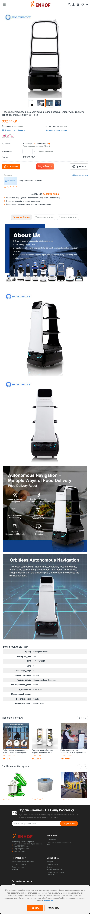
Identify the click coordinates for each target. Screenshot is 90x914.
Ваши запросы (52, 864)
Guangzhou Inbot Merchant (30, 180)
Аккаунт (50, 862)
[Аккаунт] (73, 4)
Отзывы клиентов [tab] (68, 217)
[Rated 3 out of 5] (9, 755)
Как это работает (18, 867)
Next (85, 718)
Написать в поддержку (55, 872)
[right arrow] (85, 766)
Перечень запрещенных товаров (59, 842)
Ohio (35, 144)
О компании (51, 839)
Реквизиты (51, 875)
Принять (35, 908)
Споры (49, 867)
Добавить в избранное (13, 130)
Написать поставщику (57, 130)
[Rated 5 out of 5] (14, 755)
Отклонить (53, 908)
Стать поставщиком (19, 864)
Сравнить (79, 166)
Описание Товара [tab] (21, 217)
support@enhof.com (20, 849)
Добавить (45, 166)
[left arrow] (79, 766)
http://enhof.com (19, 851)
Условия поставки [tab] (44, 217)
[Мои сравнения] (77, 4)
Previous (79, 718)
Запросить (11, 166)
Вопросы (15, 870)
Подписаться (69, 823)
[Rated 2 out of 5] (6, 755)
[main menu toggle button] (4, 4)
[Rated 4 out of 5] (11, 755)
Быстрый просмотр (80, 175)
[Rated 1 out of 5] (4, 755)
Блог (48, 844)
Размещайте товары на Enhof (23, 862)
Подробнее (48, 901)
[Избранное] (82, 4)
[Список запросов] (87, 4)
